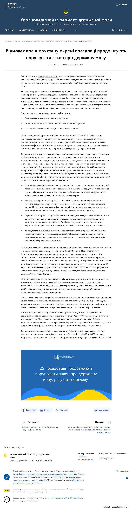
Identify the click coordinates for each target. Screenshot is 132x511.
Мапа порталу (12, 447)
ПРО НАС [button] (9, 30)
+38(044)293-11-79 (107, 459)
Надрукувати (103, 410)
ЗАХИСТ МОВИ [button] (26, 30)
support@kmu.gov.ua (38, 492)
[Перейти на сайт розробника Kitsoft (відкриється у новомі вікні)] (107, 507)
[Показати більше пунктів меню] (76, 30)
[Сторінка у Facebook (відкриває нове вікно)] (113, 30)
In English (123, 5)
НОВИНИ (43, 30)
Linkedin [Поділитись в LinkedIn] (47, 410)
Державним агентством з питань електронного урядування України (56, 474)
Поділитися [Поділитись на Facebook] (31, 410)
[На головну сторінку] (66, 17)
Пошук (124, 30)
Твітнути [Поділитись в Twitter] (63, 410)
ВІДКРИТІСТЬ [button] (58, 30)
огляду (48, 76)
